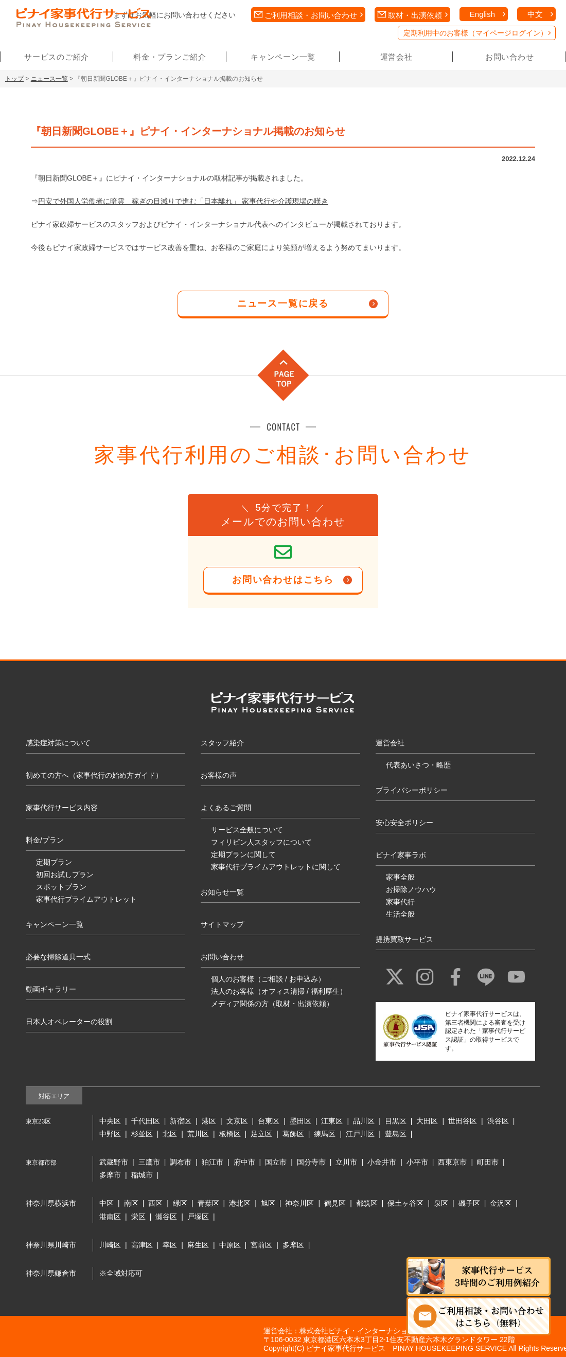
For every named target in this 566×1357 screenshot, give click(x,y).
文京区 (237, 1121)
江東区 (332, 1121)
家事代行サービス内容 (62, 808)
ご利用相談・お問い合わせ (310, 15)
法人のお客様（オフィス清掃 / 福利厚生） (279, 991)
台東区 (268, 1121)
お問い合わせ (509, 56)
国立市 (276, 1162)
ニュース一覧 (49, 78)
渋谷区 (498, 1121)
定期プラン (54, 862)
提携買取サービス (404, 939)
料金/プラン (45, 840)
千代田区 (145, 1121)
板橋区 (230, 1134)
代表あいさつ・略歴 (418, 765)
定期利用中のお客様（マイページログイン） (475, 33)
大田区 (427, 1121)
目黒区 (395, 1121)
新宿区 (180, 1121)
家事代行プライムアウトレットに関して (276, 867)
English (482, 14)
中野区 (110, 1134)
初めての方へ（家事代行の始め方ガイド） (94, 775)
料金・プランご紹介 (169, 56)
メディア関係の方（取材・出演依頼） (272, 1003)
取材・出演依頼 (415, 15)
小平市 (417, 1162)
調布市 (180, 1162)
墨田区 (300, 1121)
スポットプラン (61, 887)
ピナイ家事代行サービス (345, 1348)
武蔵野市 (113, 1162)
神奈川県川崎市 (51, 1245)
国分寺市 (311, 1162)
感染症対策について (58, 743)
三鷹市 (149, 1162)
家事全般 (400, 877)
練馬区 (324, 1134)
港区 (209, 1121)
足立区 (261, 1134)
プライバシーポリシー (412, 790)
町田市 (488, 1162)
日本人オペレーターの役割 (69, 1021)
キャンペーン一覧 (283, 56)
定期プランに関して (243, 854)
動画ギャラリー (51, 989)
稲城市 (142, 1175)
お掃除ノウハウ (411, 889)
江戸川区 (360, 1134)
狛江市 (212, 1162)
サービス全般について (247, 830)
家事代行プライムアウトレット (86, 899)
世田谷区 (462, 1121)
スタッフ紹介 (222, 743)
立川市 (346, 1162)
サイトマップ (222, 924)
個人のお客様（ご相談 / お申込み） (268, 979)
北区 (170, 1134)
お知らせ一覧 (222, 892)
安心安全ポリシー (404, 822)
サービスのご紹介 (56, 56)
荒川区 (198, 1134)
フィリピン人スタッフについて (261, 842)
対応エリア (54, 1096)
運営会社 (396, 56)
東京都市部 (41, 1162)
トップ (14, 78)
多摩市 (110, 1175)
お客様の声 (219, 775)
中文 (535, 14)
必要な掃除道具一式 (58, 957)
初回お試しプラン (65, 874)
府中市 (244, 1162)
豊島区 (395, 1134)
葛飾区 (293, 1134)
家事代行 (400, 902)
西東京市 (452, 1162)
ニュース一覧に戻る (283, 303)
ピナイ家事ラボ (401, 855)
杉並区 (142, 1134)
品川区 (364, 1121)
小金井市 (381, 1162)
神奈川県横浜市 (51, 1203)
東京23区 (38, 1121)
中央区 (110, 1121)
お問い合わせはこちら (283, 580)
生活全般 (400, 914)
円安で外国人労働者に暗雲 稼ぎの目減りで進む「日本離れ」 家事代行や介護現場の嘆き (183, 201)
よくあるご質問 (226, 808)
